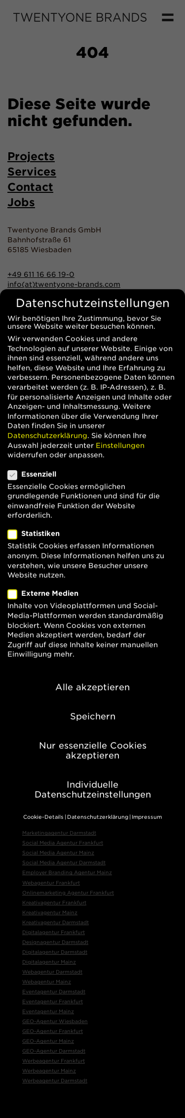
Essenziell (36, 461)
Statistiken (37, 521)
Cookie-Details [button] (43, 804)
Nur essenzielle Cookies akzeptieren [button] (93, 737)
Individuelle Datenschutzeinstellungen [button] (93, 776)
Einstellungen (120, 432)
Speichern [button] (92, 703)
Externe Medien (47, 580)
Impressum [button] (147, 804)
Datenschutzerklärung (47, 422)
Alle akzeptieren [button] (92, 674)
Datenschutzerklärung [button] (97, 804)
